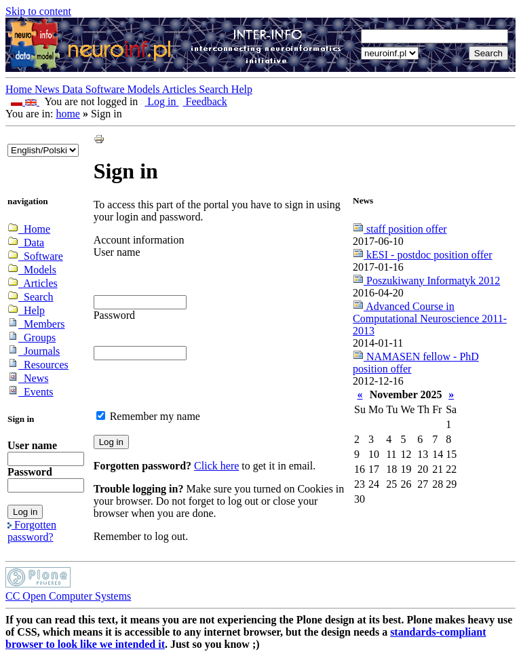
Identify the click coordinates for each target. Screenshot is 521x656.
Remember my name (155, 416)
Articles (180, 89)
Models (145, 89)
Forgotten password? (31, 531)
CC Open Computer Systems (68, 596)
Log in (159, 101)
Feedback (203, 101)
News (48, 89)
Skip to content (38, 11)
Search (215, 89)
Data (73, 89)
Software (106, 89)
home (68, 113)
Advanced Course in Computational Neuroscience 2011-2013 (430, 318)
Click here (216, 465)
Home (20, 89)
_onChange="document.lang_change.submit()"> (43, 150)
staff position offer (400, 229)
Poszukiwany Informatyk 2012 (426, 280)
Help (241, 89)
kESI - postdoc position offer (422, 255)
